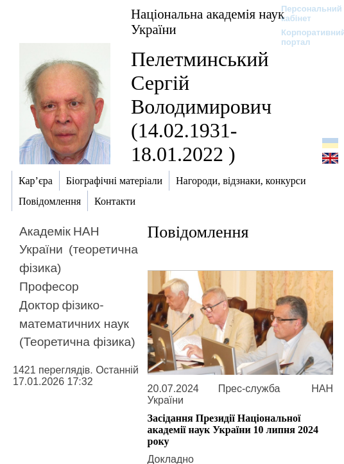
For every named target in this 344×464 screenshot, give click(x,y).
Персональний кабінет (305, 13)
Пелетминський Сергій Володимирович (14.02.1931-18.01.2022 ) (201, 106)
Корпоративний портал (305, 37)
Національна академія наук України (207, 21)
